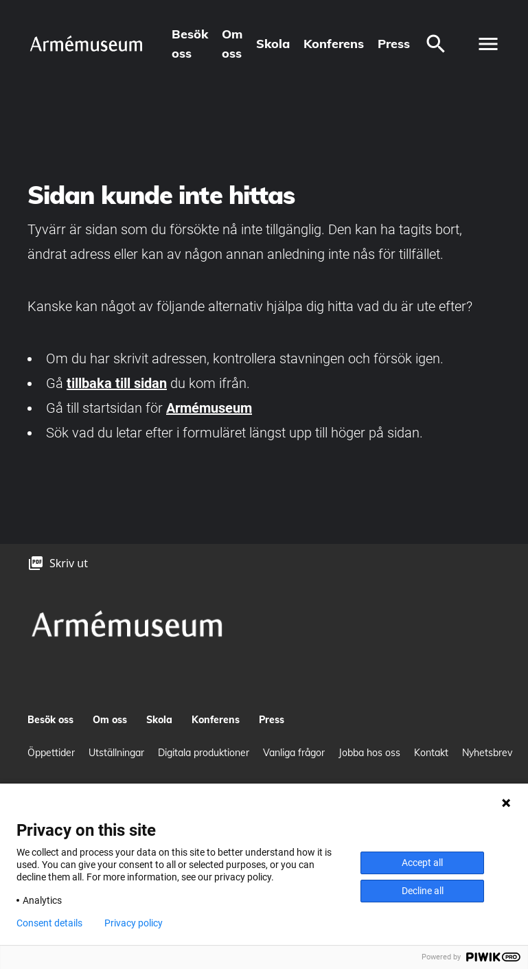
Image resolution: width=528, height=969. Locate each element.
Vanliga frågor (294, 752)
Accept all (422, 862)
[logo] (85, 43)
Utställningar (116, 752)
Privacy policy (133, 922)
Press (394, 44)
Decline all (423, 890)
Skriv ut (68, 563)
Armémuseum (209, 408)
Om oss (232, 43)
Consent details (49, 922)
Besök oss (190, 43)
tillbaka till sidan (117, 383)
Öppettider (51, 752)
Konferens (333, 44)
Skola (273, 44)
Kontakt (431, 752)
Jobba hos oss (369, 752)
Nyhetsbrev (487, 752)
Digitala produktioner (203, 752)
